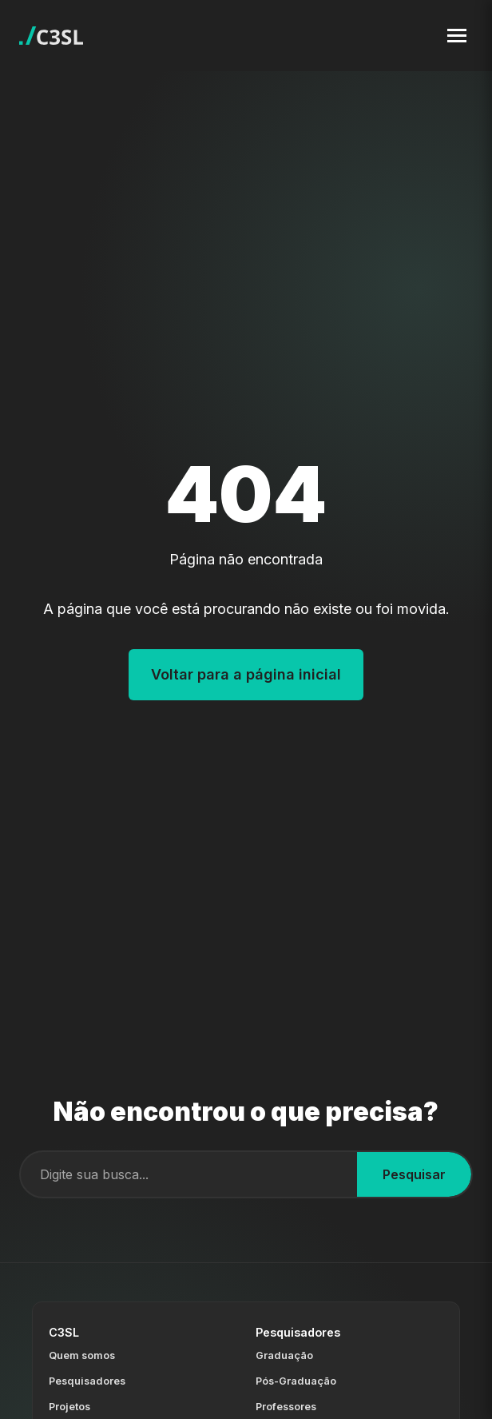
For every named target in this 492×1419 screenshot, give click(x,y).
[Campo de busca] (189, 1174)
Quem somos (82, 1355)
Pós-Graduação (296, 1381)
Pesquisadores (87, 1381)
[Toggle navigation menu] (457, 35)
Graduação (284, 1355)
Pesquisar (414, 1174)
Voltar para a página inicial (246, 674)
